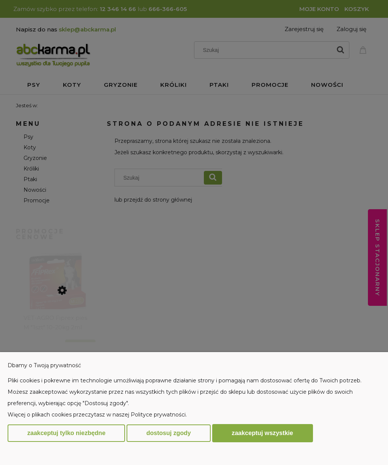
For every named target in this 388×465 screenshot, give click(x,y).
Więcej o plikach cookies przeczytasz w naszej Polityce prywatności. (97, 414)
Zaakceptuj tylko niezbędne (66, 433)
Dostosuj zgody (168, 433)
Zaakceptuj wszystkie (262, 432)
